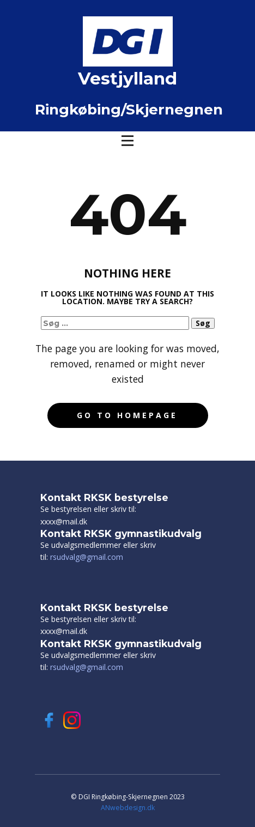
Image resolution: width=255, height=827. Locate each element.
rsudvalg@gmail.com (86, 557)
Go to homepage (127, 415)
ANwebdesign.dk (128, 807)
